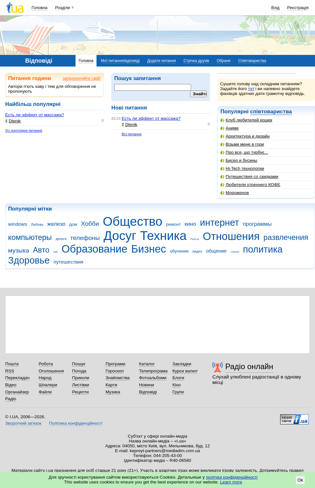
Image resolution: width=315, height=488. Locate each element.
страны (234, 251)
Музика (113, 391)
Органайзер (17, 391)
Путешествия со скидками (249, 176)
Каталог (147, 363)
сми (55, 251)
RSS (9, 371)
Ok (300, 480)
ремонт (173, 224)
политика (263, 249)
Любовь (37, 224)
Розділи (62, 7)
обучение (179, 251)
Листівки (80, 384)
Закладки (181, 363)
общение (216, 251)
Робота (46, 363)
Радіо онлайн (249, 366)
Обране (223, 60)
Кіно (176, 384)
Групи (178, 391)
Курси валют (185, 371)
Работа (194, 239)
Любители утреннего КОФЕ (250, 184)
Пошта (11, 363)
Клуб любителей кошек (246, 120)
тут (251, 88)
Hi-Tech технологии (242, 168)
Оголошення (51, 371)
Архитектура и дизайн (245, 136)
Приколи (80, 377)
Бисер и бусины (238, 160)
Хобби (90, 223)
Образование (94, 249)
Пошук (78, 363)
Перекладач (17, 377)
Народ (45, 377)
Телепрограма (153, 371)
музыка (18, 250)
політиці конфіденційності (232, 477)
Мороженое (234, 192)
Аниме (229, 128)
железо (56, 224)
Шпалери (48, 384)
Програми (115, 363)
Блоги (178, 377)
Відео (10, 384)
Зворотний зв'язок (23, 423)
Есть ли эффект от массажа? (34, 114)
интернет (219, 222)
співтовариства (271, 112)
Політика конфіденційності (75, 423)
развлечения (285, 237)
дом (73, 224)
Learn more (231, 482)
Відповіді (148, 391)
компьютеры (30, 237)
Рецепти (80, 391)
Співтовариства (252, 60)
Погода (79, 371)
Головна (39, 7)
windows (17, 224)
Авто (41, 250)
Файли (45, 391)
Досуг (120, 236)
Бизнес (148, 249)
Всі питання (131, 134)
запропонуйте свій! (82, 78)
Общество (133, 221)
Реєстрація (298, 7)
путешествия (69, 262)
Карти (111, 384)
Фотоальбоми (153, 377)
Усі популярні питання (23, 130)
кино (190, 224)
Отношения (231, 236)
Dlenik (13, 121)
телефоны (85, 237)
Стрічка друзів (196, 60)
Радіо (10, 398)
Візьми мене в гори (242, 144)
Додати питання (161, 60)
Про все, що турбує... (244, 152)
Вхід (275, 7)
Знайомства (118, 377)
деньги (61, 239)
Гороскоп (115, 371)
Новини (146, 384)
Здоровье (29, 260)
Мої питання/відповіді (120, 60)
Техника (163, 236)
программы (257, 224)
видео (197, 251)
